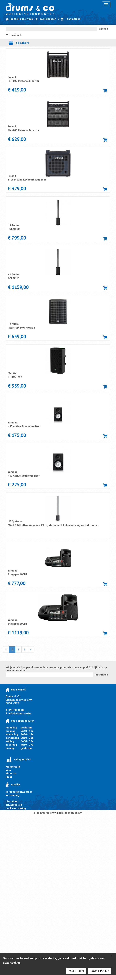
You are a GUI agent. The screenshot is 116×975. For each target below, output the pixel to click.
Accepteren (76, 971)
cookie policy (100, 971)
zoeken (103, 28)
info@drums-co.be (19, 713)
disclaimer (12, 801)
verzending (12, 795)
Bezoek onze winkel (20, 18)
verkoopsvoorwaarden (19, 791)
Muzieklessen (46, 18)
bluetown (76, 812)
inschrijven (101, 674)
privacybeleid (14, 804)
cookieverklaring (16, 808)
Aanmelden (73, 18)
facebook (14, 35)
